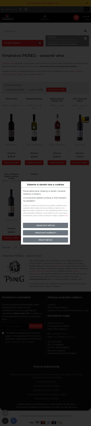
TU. (67, 215)
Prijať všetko (45, 240)
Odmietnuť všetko (45, 225)
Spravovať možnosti (45, 233)
